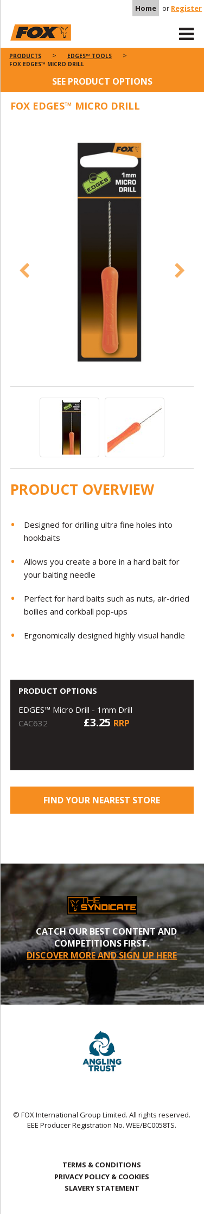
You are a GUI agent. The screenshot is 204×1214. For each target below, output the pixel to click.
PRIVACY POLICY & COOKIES (101, 1176)
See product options (102, 81)
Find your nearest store (101, 800)
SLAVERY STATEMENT (102, 1188)
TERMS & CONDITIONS (101, 1165)
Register (186, 8)
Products (25, 56)
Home (145, 8)
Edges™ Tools (89, 56)
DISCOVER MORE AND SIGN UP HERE (102, 955)
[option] (102, 254)
